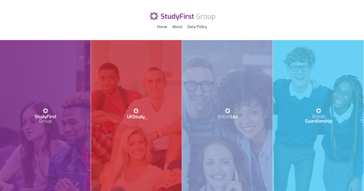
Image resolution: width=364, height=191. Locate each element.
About (177, 26)
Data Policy (197, 26)
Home (162, 26)
